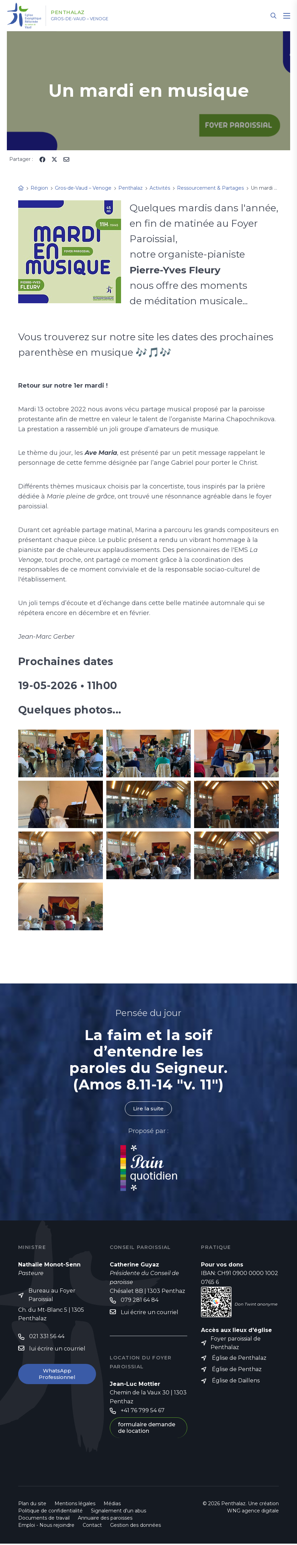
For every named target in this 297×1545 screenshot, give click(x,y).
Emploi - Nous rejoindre (46, 1526)
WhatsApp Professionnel (57, 1375)
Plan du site (32, 1505)
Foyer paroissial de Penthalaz (236, 1344)
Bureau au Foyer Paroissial (51, 1296)
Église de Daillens (236, 1382)
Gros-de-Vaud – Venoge (88, 18)
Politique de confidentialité (50, 1512)
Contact (92, 1526)
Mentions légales (75, 1505)
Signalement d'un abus (118, 1512)
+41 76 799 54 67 (143, 1411)
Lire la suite (148, 1109)
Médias (112, 1505)
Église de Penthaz (237, 1371)
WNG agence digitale (253, 1512)
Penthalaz (74, 12)
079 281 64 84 (139, 1300)
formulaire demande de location (146, 1429)
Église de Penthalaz (239, 1359)
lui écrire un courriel (57, 1349)
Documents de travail (44, 1519)
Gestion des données (135, 1526)
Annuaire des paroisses (105, 1519)
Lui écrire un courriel (149, 1312)
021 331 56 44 (46, 1337)
